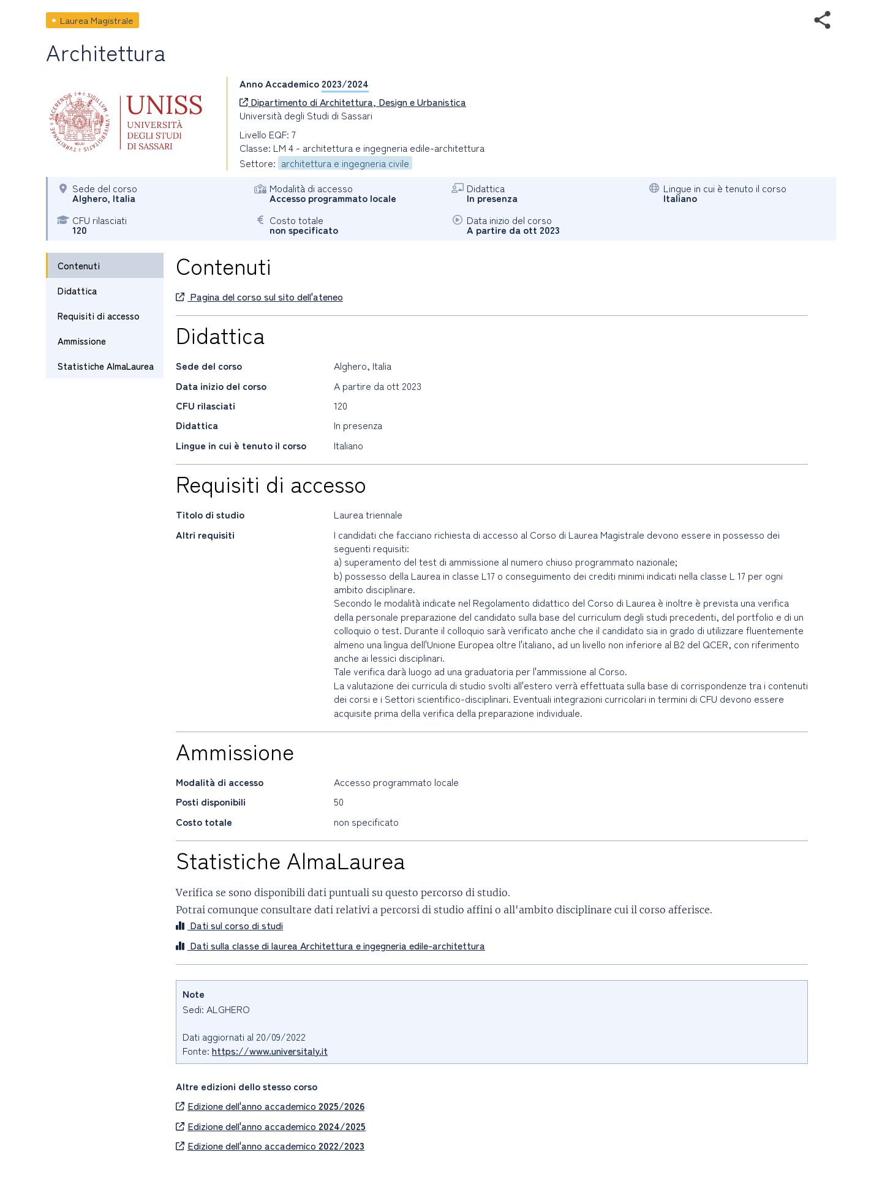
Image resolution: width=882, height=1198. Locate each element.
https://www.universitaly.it (270, 1050)
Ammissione (82, 340)
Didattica (77, 290)
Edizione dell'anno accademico (270, 1105)
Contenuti (79, 265)
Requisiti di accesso (99, 315)
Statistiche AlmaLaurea (106, 365)
